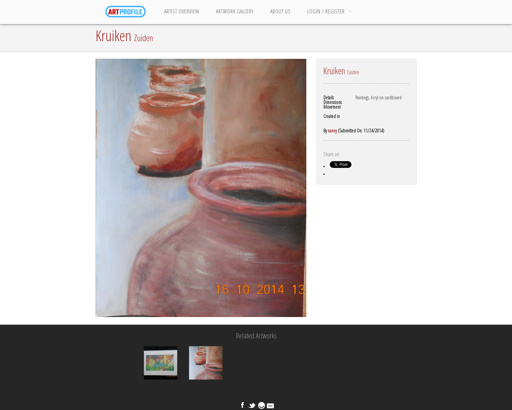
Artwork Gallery (234, 11)
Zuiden (143, 38)
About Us (280, 11)
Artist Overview (181, 11)
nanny (332, 130)
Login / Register (326, 11)
